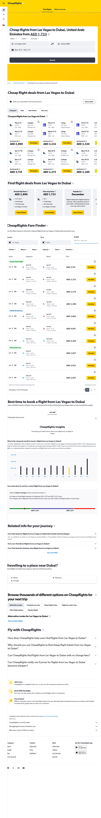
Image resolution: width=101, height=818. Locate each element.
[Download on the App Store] (82, 736)
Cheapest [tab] (16, 110)
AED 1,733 (42, 34)
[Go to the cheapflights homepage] (16, 3)
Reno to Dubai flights (19, 601)
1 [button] (87, 368)
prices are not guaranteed (55, 700)
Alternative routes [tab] (19, 586)
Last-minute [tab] (36, 110)
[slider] (98, 243)
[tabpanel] (54, 459)
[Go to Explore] (3, 19)
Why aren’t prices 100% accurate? (55, 714)
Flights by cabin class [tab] (73, 586)
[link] (24, 212)
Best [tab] (26, 110)
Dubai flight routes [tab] (54, 586)
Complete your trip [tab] (37, 586)
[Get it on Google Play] (82, 731)
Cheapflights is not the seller (55, 706)
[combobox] (39, 39)
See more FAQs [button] (54, 533)
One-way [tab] (48, 110)
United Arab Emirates (22, 83)
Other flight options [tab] (20, 591)
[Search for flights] (3, 10)
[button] (3, 3)
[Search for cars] (3, 14)
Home (12, 83)
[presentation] (52, 34)
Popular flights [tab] (37, 591)
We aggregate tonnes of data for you (55, 710)
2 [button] (91, 368)
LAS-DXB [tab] (54, 393)
